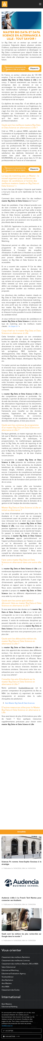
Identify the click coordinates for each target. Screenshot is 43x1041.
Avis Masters (7, 983)
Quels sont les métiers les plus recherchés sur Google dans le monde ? (21, 935)
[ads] (21, 28)
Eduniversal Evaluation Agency (14, 973)
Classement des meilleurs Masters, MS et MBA (20, 963)
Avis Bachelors (7, 980)
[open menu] (40, 4)
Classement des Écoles (11, 990)
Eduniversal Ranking (9, 1006)
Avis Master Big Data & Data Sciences (20, 703)
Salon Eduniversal (8, 967)
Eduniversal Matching (10, 970)
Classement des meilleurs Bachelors (16, 957)
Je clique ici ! (13, 326)
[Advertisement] (21, 749)
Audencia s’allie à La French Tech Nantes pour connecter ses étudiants (21, 899)
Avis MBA (5, 986)
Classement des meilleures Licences (16, 960)
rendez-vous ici (7, 1026)
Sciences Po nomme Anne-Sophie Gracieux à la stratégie (21, 863)
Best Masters (7, 1004)
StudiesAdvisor (8, 976)
